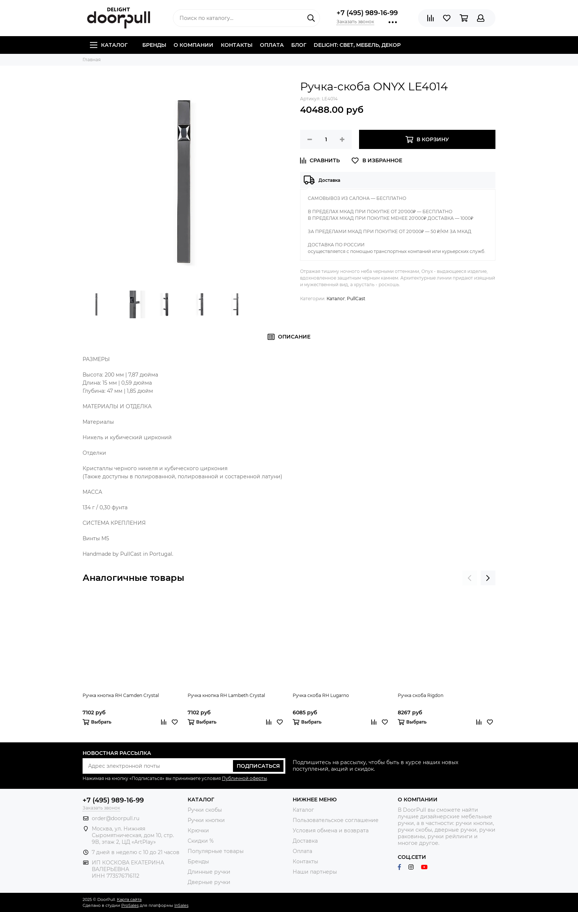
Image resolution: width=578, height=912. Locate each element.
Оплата (272, 45)
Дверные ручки (209, 882)
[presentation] (469, 578)
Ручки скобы (205, 810)
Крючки (198, 830)
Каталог (109, 45)
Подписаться (258, 766)
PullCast (356, 298)
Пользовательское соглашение (336, 820)
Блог (298, 45)
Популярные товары (216, 851)
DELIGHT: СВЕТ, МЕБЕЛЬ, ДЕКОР (357, 45)
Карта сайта (129, 899)
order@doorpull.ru (115, 818)
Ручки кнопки (206, 820)
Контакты (237, 45)
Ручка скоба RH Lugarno (321, 695)
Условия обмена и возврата (331, 830)
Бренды (154, 45)
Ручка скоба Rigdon (420, 695)
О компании (193, 45)
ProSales (130, 905)
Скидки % (201, 841)
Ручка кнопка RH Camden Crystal (121, 695)
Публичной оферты (244, 778)
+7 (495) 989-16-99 (367, 13)
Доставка (305, 841)
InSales (181, 905)
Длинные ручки (209, 871)
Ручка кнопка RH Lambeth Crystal (226, 695)
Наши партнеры (315, 871)
